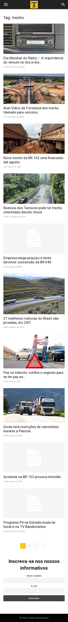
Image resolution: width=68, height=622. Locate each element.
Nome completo (34, 576)
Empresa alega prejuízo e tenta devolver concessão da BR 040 (27, 260)
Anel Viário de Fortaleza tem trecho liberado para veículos (31, 110)
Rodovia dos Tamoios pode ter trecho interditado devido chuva (32, 210)
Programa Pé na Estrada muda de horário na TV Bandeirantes (29, 524)
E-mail (34, 586)
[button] (5, 4)
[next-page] (44, 546)
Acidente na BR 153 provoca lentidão (32, 477)
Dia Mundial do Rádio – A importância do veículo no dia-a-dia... (33, 60)
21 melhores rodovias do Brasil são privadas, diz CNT (31, 320)
